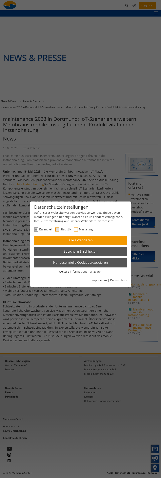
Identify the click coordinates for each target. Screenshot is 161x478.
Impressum (99, 280)
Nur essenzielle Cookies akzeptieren (80, 262)
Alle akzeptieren (80, 240)
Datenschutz (118, 280)
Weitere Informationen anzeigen (80, 271)
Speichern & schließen (81, 251)
